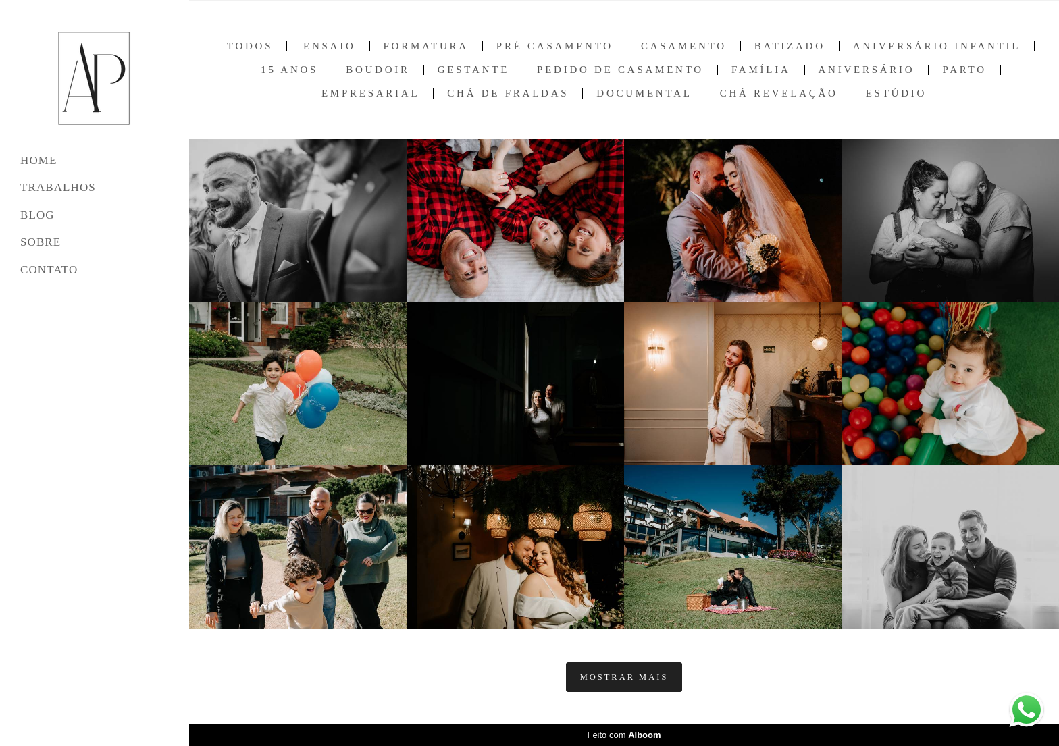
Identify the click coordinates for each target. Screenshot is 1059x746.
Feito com (624, 735)
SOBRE (40, 242)
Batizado (789, 46)
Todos (250, 46)
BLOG (37, 215)
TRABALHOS (58, 187)
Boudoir (378, 70)
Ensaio (329, 46)
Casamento (684, 46)
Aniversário (867, 70)
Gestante (473, 70)
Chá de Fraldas (508, 93)
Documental (644, 93)
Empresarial (370, 93)
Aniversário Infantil (937, 46)
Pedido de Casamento (620, 70)
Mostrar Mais (624, 677)
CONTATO (49, 269)
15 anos (289, 70)
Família (761, 70)
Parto (964, 70)
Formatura (426, 46)
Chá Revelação (779, 93)
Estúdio (896, 93)
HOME (38, 160)
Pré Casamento (554, 46)
